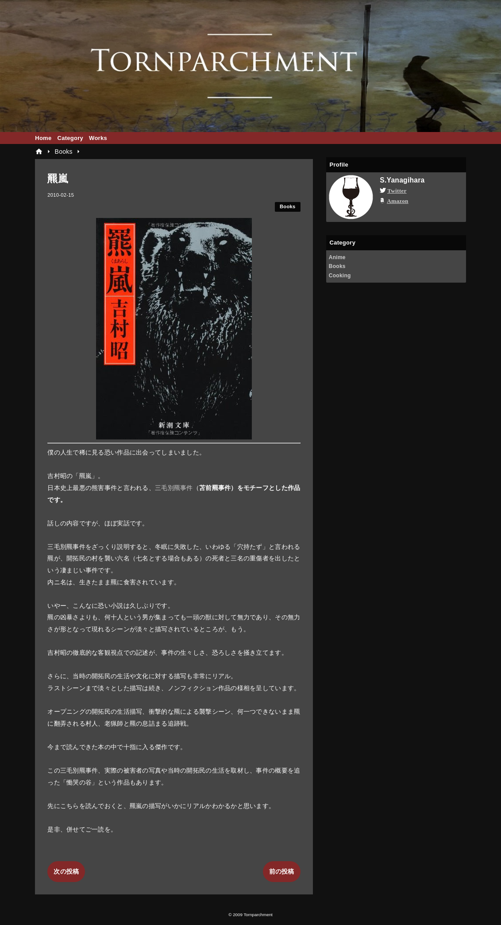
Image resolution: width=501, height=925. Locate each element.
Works (98, 138)
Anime (337, 257)
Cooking (340, 275)
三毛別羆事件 (174, 487)
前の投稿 (281, 871)
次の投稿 (66, 871)
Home (43, 138)
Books (288, 206)
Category (70, 138)
